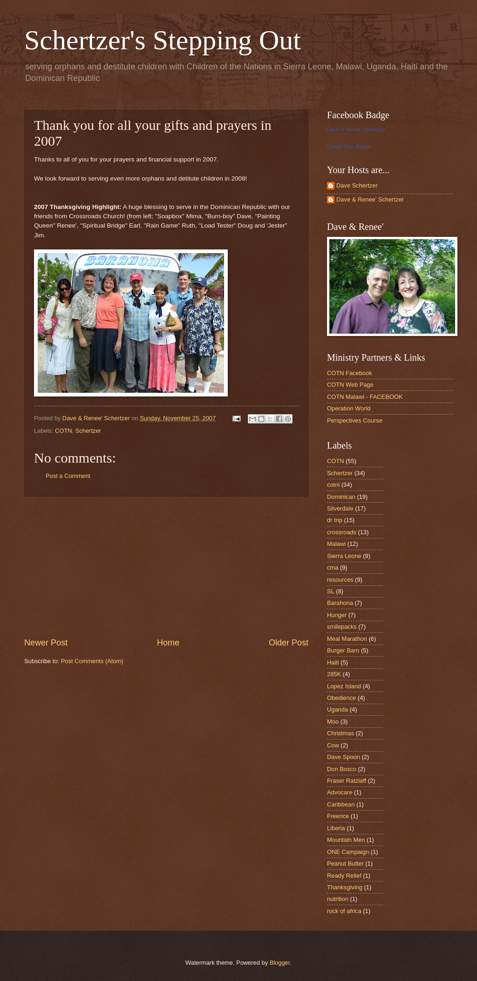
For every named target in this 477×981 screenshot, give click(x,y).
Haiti (333, 662)
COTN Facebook (349, 373)
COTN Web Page (350, 384)
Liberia (336, 828)
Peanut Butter (345, 863)
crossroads (341, 532)
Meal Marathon (347, 638)
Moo (333, 721)
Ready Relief (344, 875)
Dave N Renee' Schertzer (356, 129)
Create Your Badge (348, 146)
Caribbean (340, 804)
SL (330, 591)
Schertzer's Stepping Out (162, 40)
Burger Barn (343, 650)
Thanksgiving (344, 887)
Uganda (337, 709)
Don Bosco (341, 769)
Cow (333, 745)
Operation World (349, 408)
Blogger (280, 962)
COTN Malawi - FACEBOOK (364, 396)
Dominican (341, 496)
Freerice (338, 816)
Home (168, 642)
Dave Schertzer (357, 185)
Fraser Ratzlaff (346, 780)
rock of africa (344, 910)
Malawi (336, 543)
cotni (333, 484)
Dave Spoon (343, 756)
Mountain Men (346, 839)
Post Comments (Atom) (92, 661)
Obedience (341, 697)
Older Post (288, 642)
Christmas (340, 733)
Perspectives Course (354, 420)
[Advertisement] (166, 567)
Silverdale (340, 508)
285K (334, 674)
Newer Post (46, 642)
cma (332, 567)
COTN (63, 430)
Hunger (337, 614)
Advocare (339, 792)
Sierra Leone (344, 555)
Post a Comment (68, 475)
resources (340, 579)
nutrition (337, 898)
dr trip (334, 520)
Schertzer (88, 430)
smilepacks (342, 626)
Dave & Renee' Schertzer (370, 199)
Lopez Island (344, 686)
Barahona (340, 602)
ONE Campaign (348, 851)
